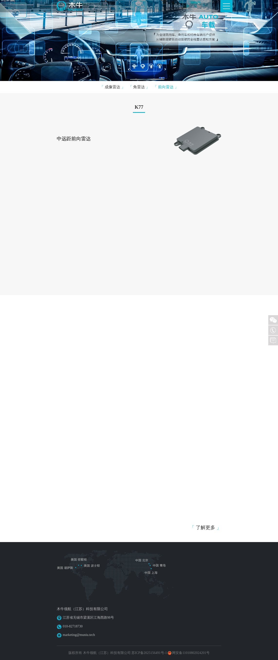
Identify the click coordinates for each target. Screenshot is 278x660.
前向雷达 (165, 87)
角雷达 (139, 87)
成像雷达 (112, 87)
